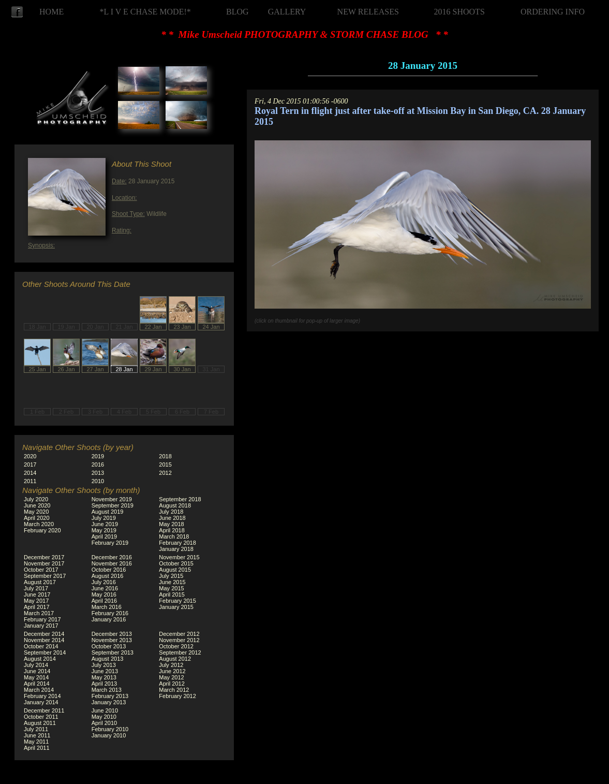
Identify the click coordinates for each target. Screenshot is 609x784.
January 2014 (41, 702)
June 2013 (105, 671)
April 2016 (104, 601)
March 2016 (107, 607)
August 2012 (175, 659)
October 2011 (41, 717)
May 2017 (36, 601)
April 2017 (37, 607)
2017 (30, 464)
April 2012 (172, 683)
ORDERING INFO (553, 11)
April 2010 (104, 723)
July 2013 (104, 665)
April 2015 (172, 594)
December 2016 (112, 557)
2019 (98, 456)
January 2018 (176, 549)
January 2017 (41, 625)
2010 (98, 481)
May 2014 (36, 677)
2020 (30, 456)
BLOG (237, 11)
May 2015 (171, 588)
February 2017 (42, 619)
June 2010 (105, 710)
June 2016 (105, 588)
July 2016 (104, 582)
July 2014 (36, 665)
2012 (165, 473)
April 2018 (172, 530)
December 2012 (179, 634)
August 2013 (108, 659)
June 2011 (37, 735)
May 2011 (36, 741)
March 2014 (39, 690)
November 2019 (112, 499)
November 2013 (112, 640)
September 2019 (112, 505)
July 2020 (36, 499)
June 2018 (172, 518)
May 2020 (36, 512)
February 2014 (42, 696)
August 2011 (40, 723)
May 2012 (171, 677)
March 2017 (39, 613)
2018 (165, 456)
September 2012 (180, 652)
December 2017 (44, 557)
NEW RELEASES (368, 11)
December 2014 (44, 634)
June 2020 (37, 505)
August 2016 (108, 576)
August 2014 (40, 659)
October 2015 (176, 563)
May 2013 (104, 677)
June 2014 (37, 671)
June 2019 (105, 524)
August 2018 (175, 505)
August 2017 (40, 582)
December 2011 (44, 710)
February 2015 (177, 601)
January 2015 (176, 607)
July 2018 (171, 512)
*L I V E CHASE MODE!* (145, 11)
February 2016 (110, 613)
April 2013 (104, 683)
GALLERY (287, 11)
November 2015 (179, 557)
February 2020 (42, 530)
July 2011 (36, 729)
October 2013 (109, 646)
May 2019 (104, 530)
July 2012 (171, 665)
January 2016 (109, 619)
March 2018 (174, 536)
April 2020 (37, 518)
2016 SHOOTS (459, 11)
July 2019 (104, 518)
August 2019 (108, 512)
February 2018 (177, 543)
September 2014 (45, 652)
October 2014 (41, 646)
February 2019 (110, 543)
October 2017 (41, 570)
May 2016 (104, 594)
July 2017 (36, 588)
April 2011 (37, 748)
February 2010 (110, 729)
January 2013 (109, 702)
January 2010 (109, 735)
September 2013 (112, 652)
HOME (51, 11)
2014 (30, 473)
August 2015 (175, 570)
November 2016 (112, 563)
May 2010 (104, 717)
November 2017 (44, 563)
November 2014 (44, 640)
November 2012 (179, 640)
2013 (98, 473)
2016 (98, 464)
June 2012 (172, 671)
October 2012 (176, 646)
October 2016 (109, 570)
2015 (165, 464)
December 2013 (112, 634)
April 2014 (37, 683)
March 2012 (174, 690)
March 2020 (39, 524)
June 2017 (37, 594)
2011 (30, 481)
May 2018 (171, 524)
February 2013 (110, 696)
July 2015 (171, 576)
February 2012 (177, 696)
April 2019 (104, 536)
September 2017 (45, 576)
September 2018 (180, 499)
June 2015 (172, 582)
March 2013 (107, 690)
